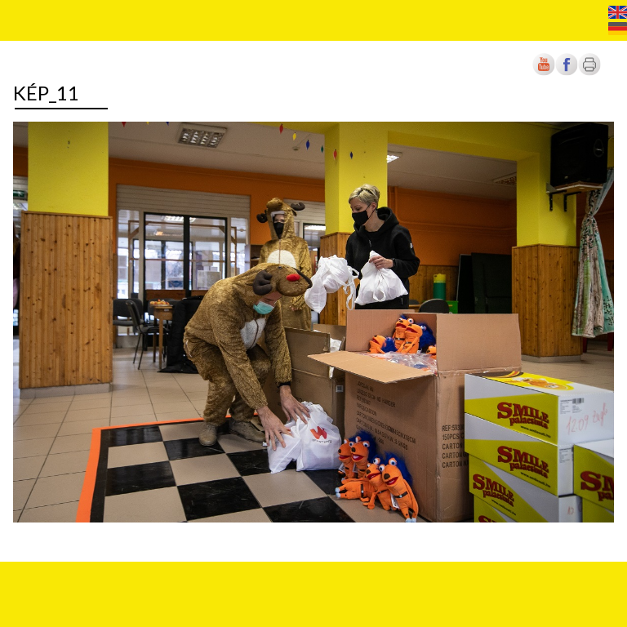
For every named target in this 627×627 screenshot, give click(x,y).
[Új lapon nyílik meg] (566, 72)
